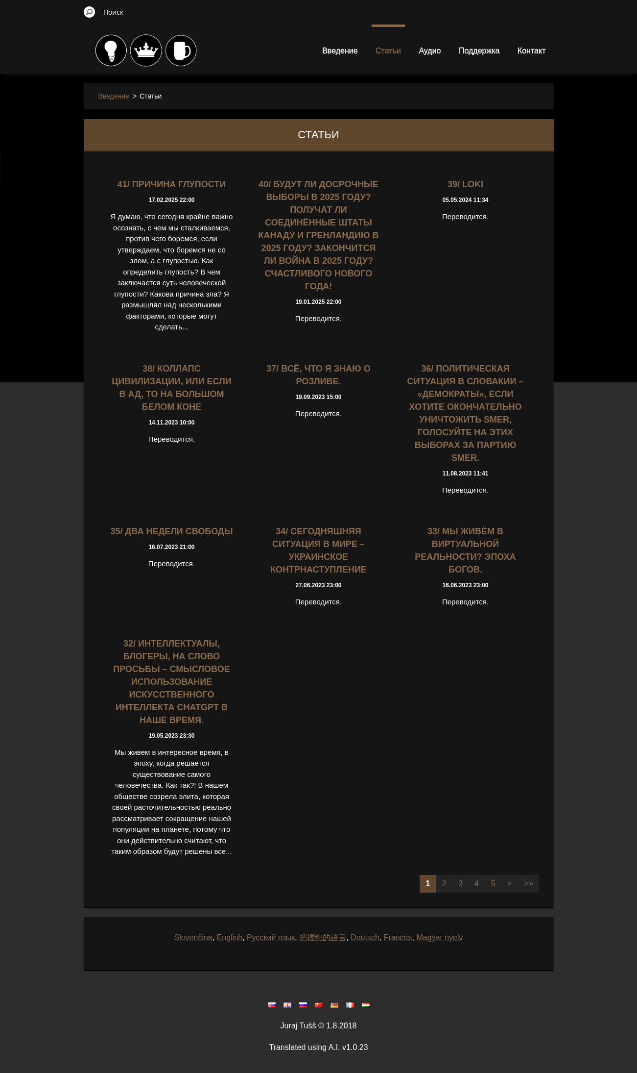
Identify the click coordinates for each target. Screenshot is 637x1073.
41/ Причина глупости (172, 184)
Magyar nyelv (439, 937)
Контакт (532, 51)
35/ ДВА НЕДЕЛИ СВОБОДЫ (171, 531)
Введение (339, 51)
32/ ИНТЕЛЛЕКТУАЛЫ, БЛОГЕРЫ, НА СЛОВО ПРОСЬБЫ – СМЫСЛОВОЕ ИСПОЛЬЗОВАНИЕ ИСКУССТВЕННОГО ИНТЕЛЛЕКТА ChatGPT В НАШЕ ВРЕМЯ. (171, 682)
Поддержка (479, 51)
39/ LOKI (465, 184)
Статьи (388, 51)
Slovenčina (193, 937)
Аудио (430, 51)
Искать (89, 12)
